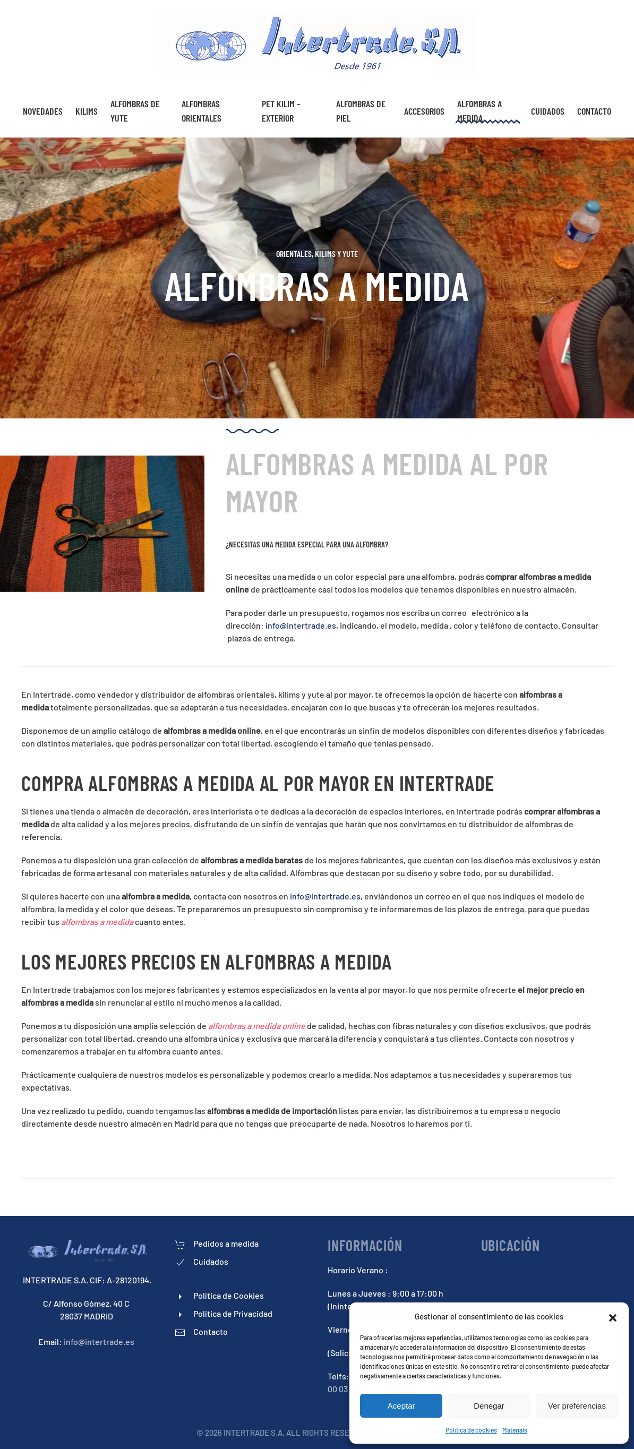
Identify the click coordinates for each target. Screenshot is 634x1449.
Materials (514, 1430)
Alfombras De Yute (135, 111)
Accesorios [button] (424, 111)
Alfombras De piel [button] (360, 111)
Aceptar (401, 1405)
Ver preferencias (577, 1405)
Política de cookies (471, 1430)
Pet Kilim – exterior (281, 111)
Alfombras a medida (479, 111)
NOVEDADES (43, 111)
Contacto (594, 111)
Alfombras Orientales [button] (201, 111)
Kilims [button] (86, 111)
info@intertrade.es (300, 625)
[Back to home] (317, 42)
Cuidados (547, 111)
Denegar (489, 1405)
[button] (612, 1316)
